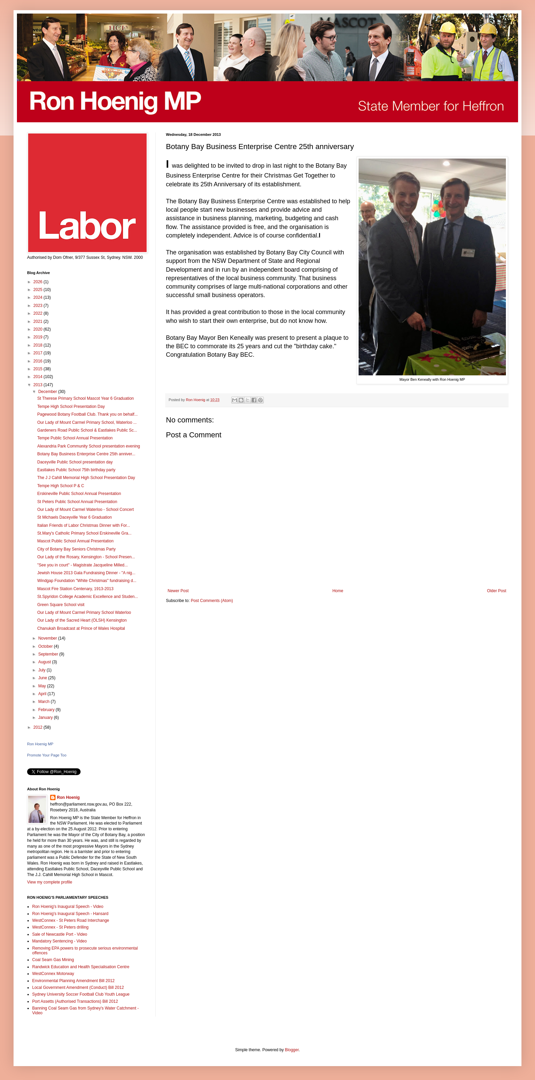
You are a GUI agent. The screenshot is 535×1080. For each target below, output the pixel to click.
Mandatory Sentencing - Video (59, 941)
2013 (39, 384)
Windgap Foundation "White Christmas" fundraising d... (86, 580)
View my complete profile (49, 882)
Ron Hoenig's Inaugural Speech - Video (67, 906)
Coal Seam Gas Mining (53, 959)
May (42, 686)
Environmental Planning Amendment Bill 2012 (73, 980)
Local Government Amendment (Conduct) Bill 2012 (78, 987)
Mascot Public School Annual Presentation (75, 541)
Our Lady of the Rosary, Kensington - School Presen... (86, 557)
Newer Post (178, 590)
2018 (39, 345)
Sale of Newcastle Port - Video (59, 934)
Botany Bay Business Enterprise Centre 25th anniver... (86, 454)
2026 (39, 281)
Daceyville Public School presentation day (75, 462)
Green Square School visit (60, 604)
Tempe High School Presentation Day (71, 406)
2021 (39, 321)
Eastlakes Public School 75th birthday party (76, 470)
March (44, 701)
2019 (39, 337)
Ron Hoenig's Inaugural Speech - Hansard (70, 913)
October (46, 646)
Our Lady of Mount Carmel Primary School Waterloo (84, 612)
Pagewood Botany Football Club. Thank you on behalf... (87, 414)
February (47, 709)
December (48, 391)
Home (338, 590)
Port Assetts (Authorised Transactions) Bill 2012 (75, 1001)
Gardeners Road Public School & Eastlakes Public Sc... (87, 430)
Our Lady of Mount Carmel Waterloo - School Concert (85, 509)
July (42, 670)
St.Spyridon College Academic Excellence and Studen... (87, 596)
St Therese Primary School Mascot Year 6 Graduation (85, 398)
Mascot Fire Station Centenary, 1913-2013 (75, 588)
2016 (39, 361)
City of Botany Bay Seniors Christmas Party (76, 549)
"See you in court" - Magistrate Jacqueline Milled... (82, 565)
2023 (39, 305)
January (46, 717)
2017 (39, 353)
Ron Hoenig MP (40, 744)
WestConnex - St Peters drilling (60, 927)
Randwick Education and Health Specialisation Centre (80, 966)
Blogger (292, 1049)
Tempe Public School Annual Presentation (75, 438)
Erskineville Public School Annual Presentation (79, 493)
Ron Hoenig (68, 797)
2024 (39, 297)
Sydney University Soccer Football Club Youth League (81, 994)
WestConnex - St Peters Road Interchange (70, 920)
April (42, 693)
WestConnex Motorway (53, 973)
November (48, 638)
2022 (39, 313)
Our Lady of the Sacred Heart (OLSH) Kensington (82, 620)
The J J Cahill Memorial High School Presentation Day (86, 477)
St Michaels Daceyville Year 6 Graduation (74, 517)
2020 (39, 329)
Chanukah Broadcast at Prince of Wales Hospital (81, 628)
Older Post (496, 590)
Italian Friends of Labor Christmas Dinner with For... (83, 525)
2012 (39, 727)
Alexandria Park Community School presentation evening (88, 446)
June (43, 678)
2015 (39, 369)
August (45, 662)
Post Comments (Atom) (212, 600)
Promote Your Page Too (46, 755)
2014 (39, 376)
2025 (39, 289)
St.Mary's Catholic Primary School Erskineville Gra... (84, 533)
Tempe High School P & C (60, 485)
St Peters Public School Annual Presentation (77, 501)
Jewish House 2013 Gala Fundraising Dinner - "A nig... (86, 572)
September (48, 654)
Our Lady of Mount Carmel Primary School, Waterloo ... (87, 422)
